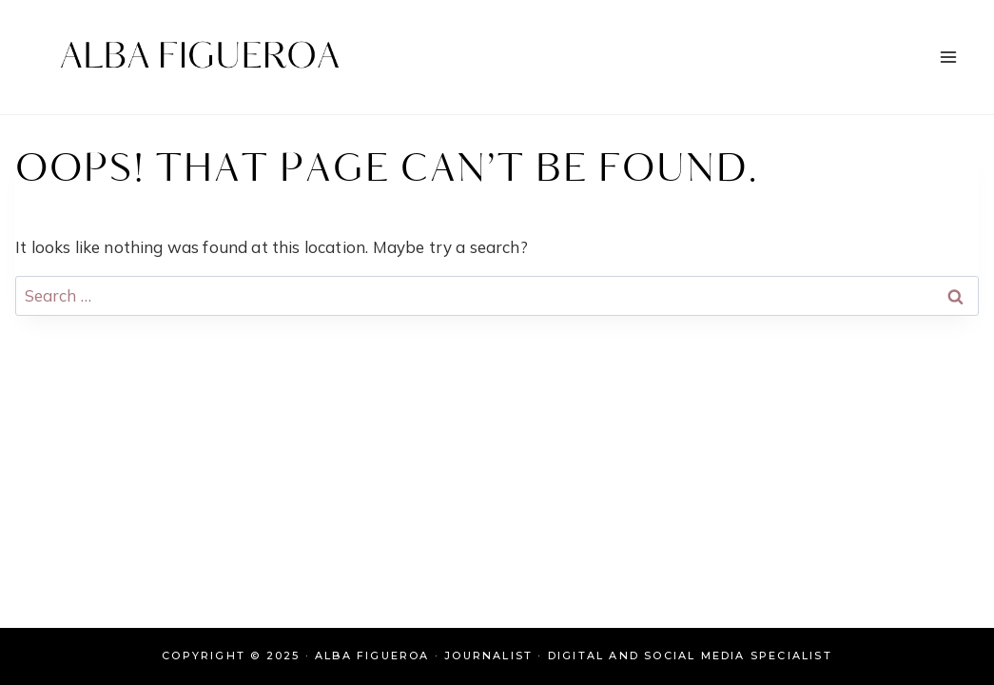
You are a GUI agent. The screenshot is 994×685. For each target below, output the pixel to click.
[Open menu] (947, 56)
